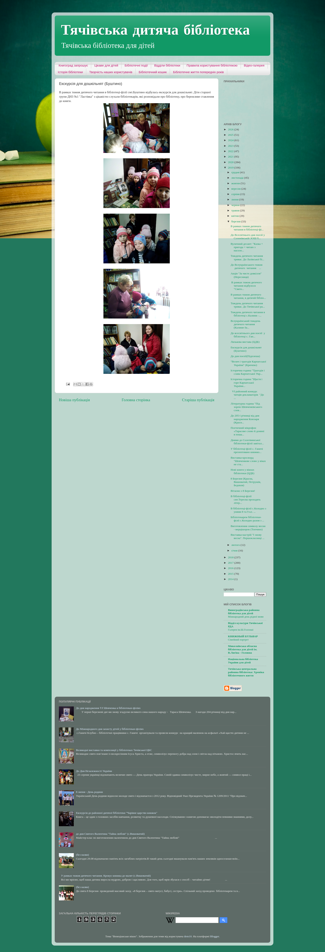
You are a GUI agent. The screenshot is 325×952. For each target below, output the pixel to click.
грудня (235, 172)
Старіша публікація (198, 400)
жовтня (236, 183)
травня (235, 210)
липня (235, 199)
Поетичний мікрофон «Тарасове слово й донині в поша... (247, 431)
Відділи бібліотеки (167, 65)
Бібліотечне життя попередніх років (198, 72)
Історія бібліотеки (70, 72)
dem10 (188, 936)
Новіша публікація (74, 400)
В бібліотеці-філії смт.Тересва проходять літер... (246, 499)
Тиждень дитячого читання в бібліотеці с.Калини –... (248, 314)
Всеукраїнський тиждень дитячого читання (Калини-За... (245, 324)
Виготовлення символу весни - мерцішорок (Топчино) (248, 527)
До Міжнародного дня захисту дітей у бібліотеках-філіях (110, 728)
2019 (231, 167)
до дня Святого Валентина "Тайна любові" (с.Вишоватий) (110, 833)
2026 (231, 129)
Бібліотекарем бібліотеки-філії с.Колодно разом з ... (247, 519)
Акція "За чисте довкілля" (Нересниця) (246, 275)
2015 (231, 573)
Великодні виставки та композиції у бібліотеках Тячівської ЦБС (114, 750)
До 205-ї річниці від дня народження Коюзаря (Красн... (245, 419)
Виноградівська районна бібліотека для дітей (244, 611)
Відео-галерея (254, 65)
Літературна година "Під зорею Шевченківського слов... (246, 407)
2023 (231, 145)
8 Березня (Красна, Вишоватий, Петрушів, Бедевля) (246, 482)
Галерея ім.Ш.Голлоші (240, 629)
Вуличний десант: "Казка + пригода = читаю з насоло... (247, 247)
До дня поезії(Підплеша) (245, 356)
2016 (231, 568)
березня (236, 221)
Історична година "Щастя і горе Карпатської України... (246, 382)
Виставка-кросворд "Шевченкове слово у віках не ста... (248, 461)
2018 (231, 557)
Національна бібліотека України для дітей (243, 661)
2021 (231, 156)
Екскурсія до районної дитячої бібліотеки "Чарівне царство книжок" (116, 812)
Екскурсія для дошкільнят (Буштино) (246, 349)
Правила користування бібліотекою (212, 65)
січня (234, 550)
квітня (235, 215)
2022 (231, 151)
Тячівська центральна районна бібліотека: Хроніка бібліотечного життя (246, 672)
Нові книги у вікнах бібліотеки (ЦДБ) (242, 471)
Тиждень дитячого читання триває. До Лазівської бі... (247, 257)
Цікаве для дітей (106, 65)
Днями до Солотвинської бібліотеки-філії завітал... (247, 441)
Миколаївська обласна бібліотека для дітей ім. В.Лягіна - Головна (242, 649)
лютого (235, 544)
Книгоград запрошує (73, 65)
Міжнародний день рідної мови (245, 616)
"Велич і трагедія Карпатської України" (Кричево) (248, 363)
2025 (231, 134)
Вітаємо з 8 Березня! (243, 490)
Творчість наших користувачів (110, 72)
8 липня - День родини (89, 791)
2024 (231, 140)
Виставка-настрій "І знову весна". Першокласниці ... (247, 536)
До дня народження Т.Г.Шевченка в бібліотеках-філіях (108, 708)
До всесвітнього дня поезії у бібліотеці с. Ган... (248, 335)
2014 (231, 579)
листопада (237, 177)
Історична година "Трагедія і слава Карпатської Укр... (248, 372)
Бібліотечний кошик (153, 72)
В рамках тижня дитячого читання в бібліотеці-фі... (247, 228)
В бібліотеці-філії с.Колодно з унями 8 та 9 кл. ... (248, 510)
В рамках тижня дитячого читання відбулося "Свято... (246, 286)
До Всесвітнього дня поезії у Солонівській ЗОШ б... (248, 236)
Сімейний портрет (238, 639)
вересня (236, 188)
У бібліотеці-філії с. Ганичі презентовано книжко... (247, 450)
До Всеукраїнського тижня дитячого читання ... (246, 266)
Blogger (214, 936)
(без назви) (82, 854)
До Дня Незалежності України (94, 771)
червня (235, 205)
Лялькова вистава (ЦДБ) (245, 341)
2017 (231, 562)
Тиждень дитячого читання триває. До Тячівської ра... (248, 305)
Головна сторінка (136, 400)
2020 (231, 162)
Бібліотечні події (136, 65)
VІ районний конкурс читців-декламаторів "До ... (247, 395)
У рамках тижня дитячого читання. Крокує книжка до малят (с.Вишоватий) (106, 875)
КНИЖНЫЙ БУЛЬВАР (243, 636)
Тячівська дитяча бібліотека (155, 29)
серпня (235, 194)
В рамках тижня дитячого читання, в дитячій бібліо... (248, 296)
